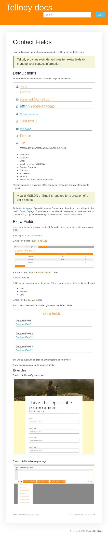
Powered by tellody (94, 531)
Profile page (36, 235)
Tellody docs (29, 7)
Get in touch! (34, 515)
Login (100, 14)
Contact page (25, 208)
